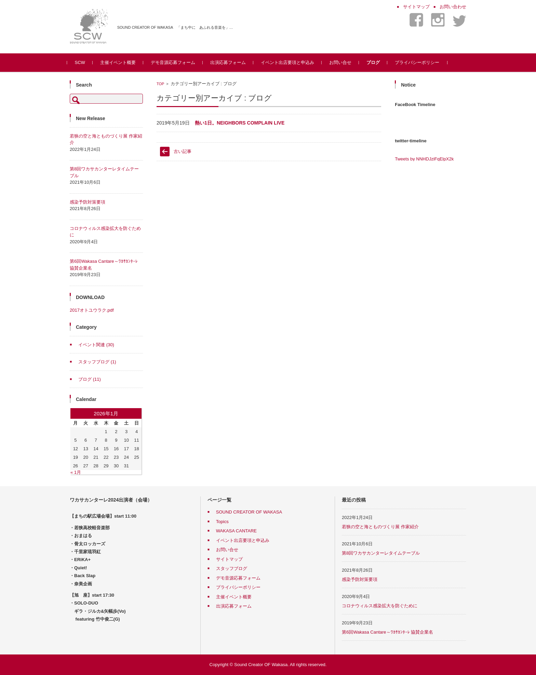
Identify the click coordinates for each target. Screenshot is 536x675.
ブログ (375, 62)
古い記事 (182, 151)
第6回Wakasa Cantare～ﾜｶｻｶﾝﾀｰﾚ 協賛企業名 (387, 632)
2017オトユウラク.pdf (92, 310)
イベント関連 (96, 344)
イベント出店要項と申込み (290, 62)
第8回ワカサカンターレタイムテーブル (381, 553)
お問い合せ (343, 62)
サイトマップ (229, 559)
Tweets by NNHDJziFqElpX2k (424, 158)
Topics (222, 521)
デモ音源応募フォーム (175, 62)
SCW (82, 62)
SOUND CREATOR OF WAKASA (249, 512)
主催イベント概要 (120, 62)
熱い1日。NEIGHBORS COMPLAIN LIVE (239, 123)
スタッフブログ (97, 361)
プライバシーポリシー (419, 62)
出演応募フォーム (230, 62)
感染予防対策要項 (87, 202)
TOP (160, 84)
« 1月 (75, 472)
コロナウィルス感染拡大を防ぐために (379, 605)
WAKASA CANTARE (236, 530)
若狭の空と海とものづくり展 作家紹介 (380, 526)
